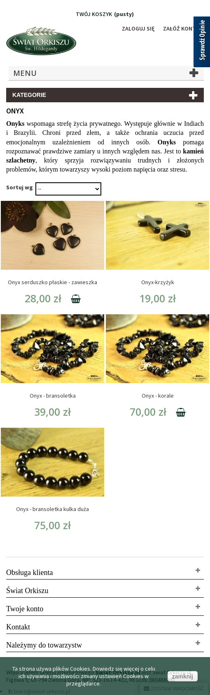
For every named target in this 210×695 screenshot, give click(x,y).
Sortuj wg (19, 187)
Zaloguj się (138, 28)
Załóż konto (181, 28)
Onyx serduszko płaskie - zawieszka (52, 282)
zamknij (182, 676)
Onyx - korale (158, 395)
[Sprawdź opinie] (202, 43)
